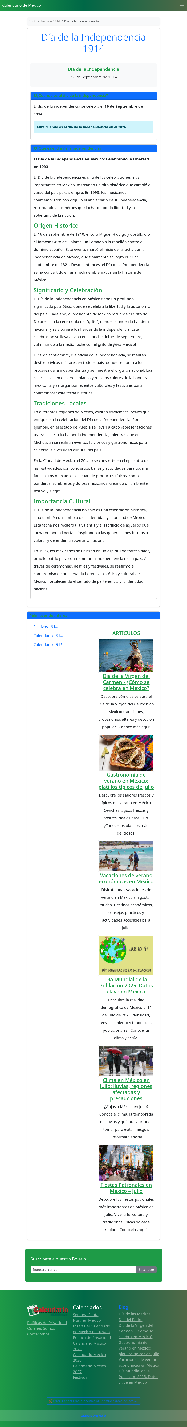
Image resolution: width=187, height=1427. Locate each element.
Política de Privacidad (92, 1337)
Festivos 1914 (46, 626)
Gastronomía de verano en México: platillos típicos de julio (126, 780)
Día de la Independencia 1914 (93, 42)
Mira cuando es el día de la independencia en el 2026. (82, 127)
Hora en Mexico (87, 1320)
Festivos (80, 1377)
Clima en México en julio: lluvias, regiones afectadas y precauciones (126, 1089)
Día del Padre (131, 1319)
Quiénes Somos (41, 1328)
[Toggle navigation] (182, 5)
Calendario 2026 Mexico (93, 1415)
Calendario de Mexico (21, 5)
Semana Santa (86, 1314)
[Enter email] (84, 1269)
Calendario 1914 (48, 635)
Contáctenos (38, 1334)
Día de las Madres (135, 1313)
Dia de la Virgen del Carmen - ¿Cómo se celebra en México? (126, 682)
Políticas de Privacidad (47, 1322)
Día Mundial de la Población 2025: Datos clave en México (126, 985)
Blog (123, 1307)
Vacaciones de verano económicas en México (126, 878)
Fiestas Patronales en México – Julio (126, 1187)
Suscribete (146, 1269)
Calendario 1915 (48, 644)
